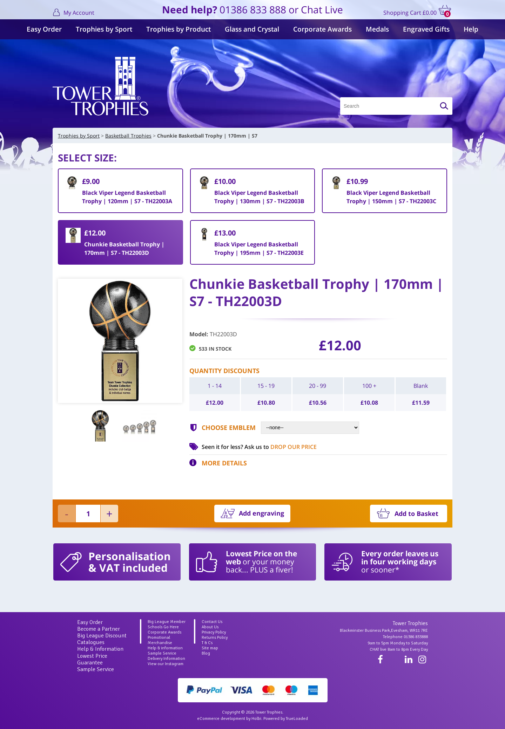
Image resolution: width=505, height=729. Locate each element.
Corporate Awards (322, 29)
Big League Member (167, 621)
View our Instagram (165, 664)
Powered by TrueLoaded (285, 718)
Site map (210, 648)
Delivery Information (166, 658)
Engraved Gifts (426, 29)
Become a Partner (98, 628)
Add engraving (261, 513)
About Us (210, 627)
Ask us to (280, 447)
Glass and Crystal (252, 29)
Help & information (165, 648)
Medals (377, 29)
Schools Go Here (163, 627)
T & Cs (207, 642)
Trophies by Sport (104, 29)
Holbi (256, 718)
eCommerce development (221, 718)
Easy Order (44, 29)
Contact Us (212, 621)
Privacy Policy (214, 632)
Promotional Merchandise (160, 640)
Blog (206, 653)
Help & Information (100, 648)
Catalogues (91, 642)
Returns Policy (215, 637)
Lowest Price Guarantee (92, 659)
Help (471, 29)
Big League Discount (102, 635)
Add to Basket (416, 513)
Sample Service (95, 669)
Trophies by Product (178, 29)
